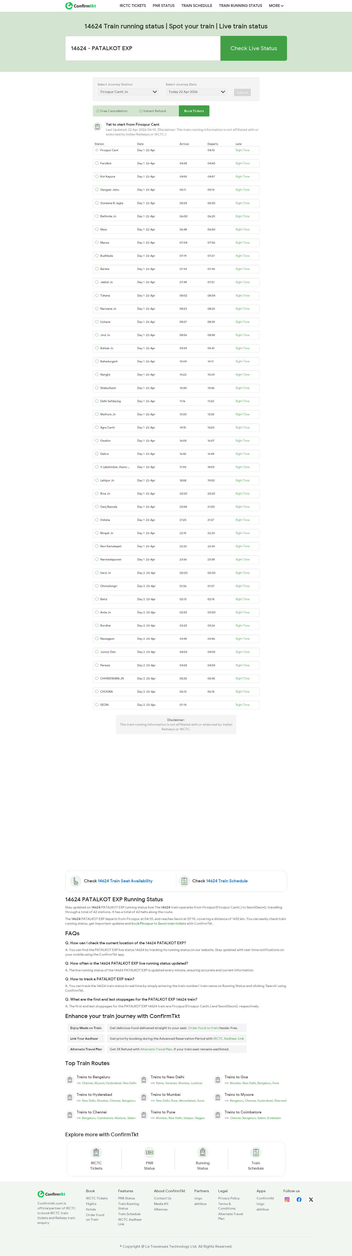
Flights (91, 1204)
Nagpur (200, 1118)
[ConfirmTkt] (51, 1193)
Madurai (120, 1118)
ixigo (198, 1198)
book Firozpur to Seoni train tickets (159, 923)
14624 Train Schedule (227, 881)
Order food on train (203, 1028)
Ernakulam (274, 1118)
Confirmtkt (265, 1198)
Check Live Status (253, 48)
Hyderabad (113, 1083)
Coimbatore (105, 1118)
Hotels (91, 1209)
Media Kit (161, 1204)
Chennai (87, 1083)
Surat (200, 1100)
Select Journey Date (181, 84)
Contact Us (162, 1198)
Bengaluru (264, 1083)
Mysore (99, 1083)
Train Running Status (240, 6)
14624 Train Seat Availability (125, 881)
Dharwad (280, 1100)
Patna (160, 1083)
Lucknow (196, 1083)
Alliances (161, 1209)
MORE (276, 6)
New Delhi (129, 1083)
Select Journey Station (115, 84)
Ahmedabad (187, 1100)
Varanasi (171, 1083)
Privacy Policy (229, 1198)
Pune (275, 1083)
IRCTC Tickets (133, 6)
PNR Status (163, 6)
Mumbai (183, 1083)
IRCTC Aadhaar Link (228, 1038)
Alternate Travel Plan (156, 1049)
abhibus (200, 1204)
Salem (131, 1118)
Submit (242, 92)
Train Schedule (196, 6)
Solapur (188, 1118)
